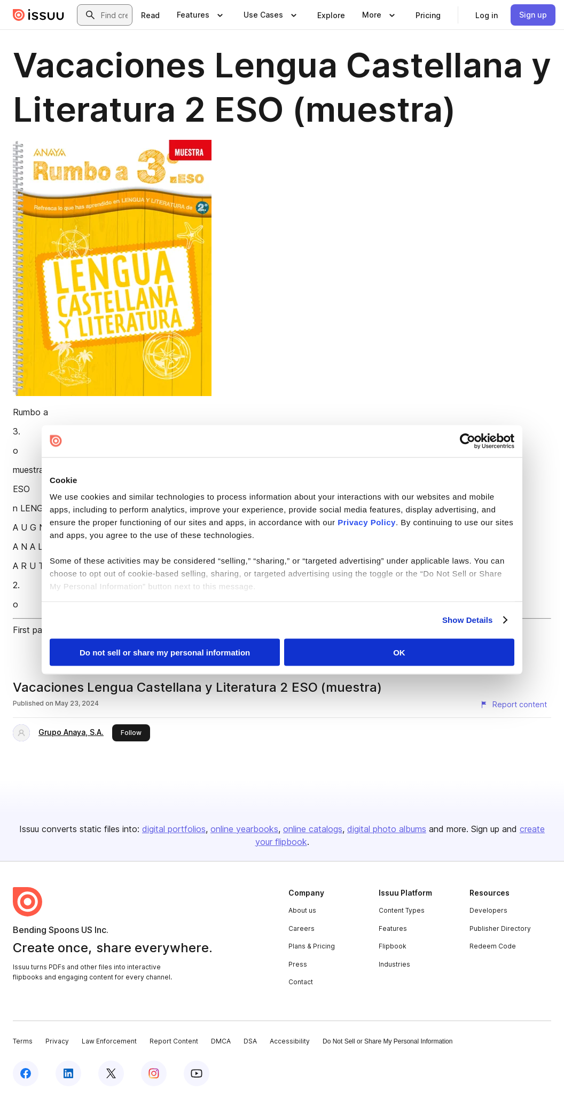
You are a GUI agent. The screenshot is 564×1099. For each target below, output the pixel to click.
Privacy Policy (367, 522)
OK (399, 652)
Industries (394, 964)
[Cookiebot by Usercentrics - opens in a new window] (467, 441)
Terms (23, 1041)
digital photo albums (386, 829)
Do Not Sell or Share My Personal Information (387, 1041)
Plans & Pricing (311, 946)
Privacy (57, 1041)
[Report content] (513, 704)
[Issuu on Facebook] (25, 1073)
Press (297, 964)
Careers (301, 928)
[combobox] (114, 15)
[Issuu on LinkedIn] (68, 1073)
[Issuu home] (38, 15)
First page (32, 629)
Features (393, 928)
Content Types (402, 910)
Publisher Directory (500, 928)
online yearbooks (244, 829)
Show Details (467, 619)
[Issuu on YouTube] (196, 1073)
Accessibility (290, 1041)
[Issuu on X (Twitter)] (111, 1073)
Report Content (174, 1041)
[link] (150, 15)
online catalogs (312, 829)
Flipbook (392, 946)
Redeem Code (492, 946)
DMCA (221, 1041)
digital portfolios (174, 829)
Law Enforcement (109, 1041)
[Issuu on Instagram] (154, 1073)
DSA (250, 1041)
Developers (488, 910)
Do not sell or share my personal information (165, 652)
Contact (300, 982)
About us (302, 910)
